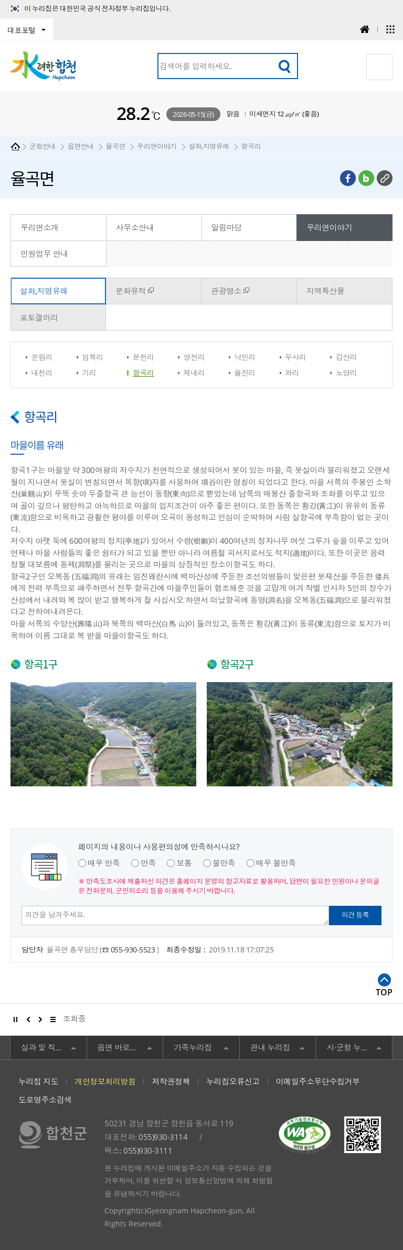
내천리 (42, 373)
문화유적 (130, 291)
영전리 (194, 357)
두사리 (295, 357)
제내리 (194, 373)
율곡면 (115, 146)
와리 (292, 373)
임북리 (92, 357)
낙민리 (245, 357)
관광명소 (226, 291)
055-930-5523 (134, 950)
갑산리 (346, 357)
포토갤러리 (39, 317)
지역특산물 (325, 291)
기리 (89, 373)
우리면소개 (39, 227)
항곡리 (251, 146)
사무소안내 (135, 227)
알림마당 (226, 227)
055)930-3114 (163, 1137)
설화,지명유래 (208, 146)
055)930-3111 (147, 1150)
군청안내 (42, 146)
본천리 (143, 357)
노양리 (346, 373)
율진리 (245, 373)
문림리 (42, 357)
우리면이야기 (156, 146)
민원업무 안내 (44, 253)
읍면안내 (81, 146)
